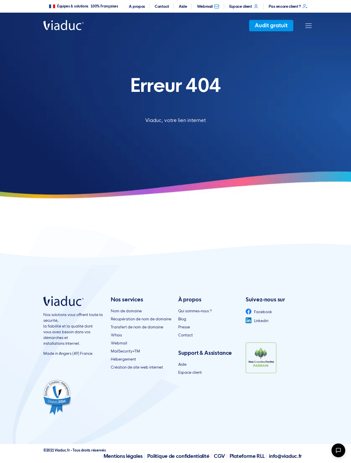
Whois (116, 335)
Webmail (208, 6)
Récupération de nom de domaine (141, 319)
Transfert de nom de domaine (137, 327)
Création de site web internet (137, 367)
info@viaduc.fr (285, 456)
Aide (183, 6)
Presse (184, 327)
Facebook (259, 311)
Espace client (244, 6)
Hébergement (123, 359)
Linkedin (257, 320)
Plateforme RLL (247, 456)
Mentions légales (123, 456)
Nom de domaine (126, 311)
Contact (162, 6)
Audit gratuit (271, 25)
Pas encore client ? (288, 6)
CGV (219, 456)
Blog (182, 319)
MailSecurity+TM (125, 351)
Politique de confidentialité (178, 456)
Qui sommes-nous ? (195, 311)
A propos (137, 6)
